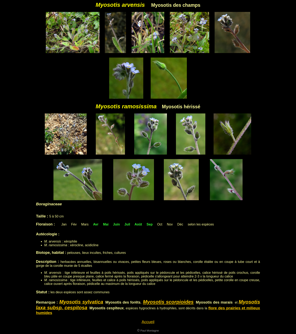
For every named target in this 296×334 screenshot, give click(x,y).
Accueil (148, 322)
